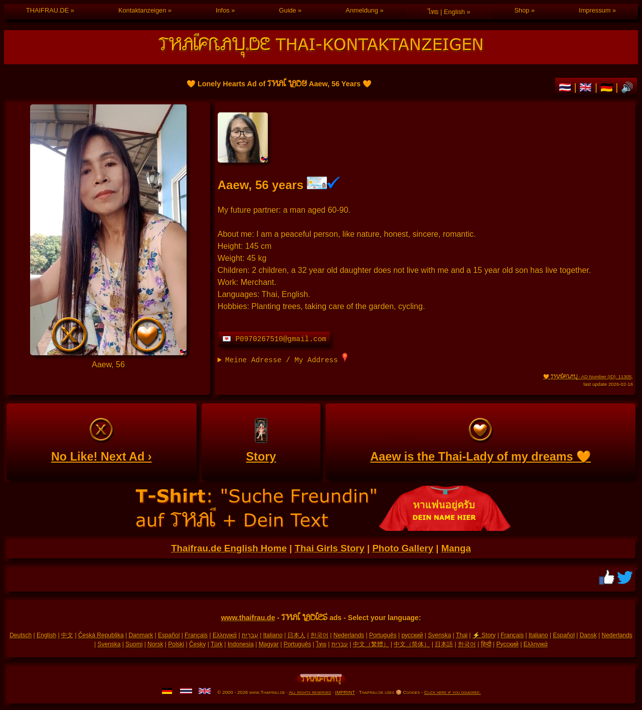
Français (196, 635)
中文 (67, 635)
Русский (508, 644)
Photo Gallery (402, 548)
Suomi (133, 644)
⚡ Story (484, 635)
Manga (456, 548)
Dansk (588, 635)
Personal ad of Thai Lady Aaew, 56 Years (108, 229)
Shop (522, 10)
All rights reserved (310, 692)
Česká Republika (101, 635)
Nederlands (349, 635)
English (46, 635)
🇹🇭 (566, 87)
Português (383, 635)
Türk (217, 644)
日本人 (296, 635)
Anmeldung (362, 10)
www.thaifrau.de (248, 618)
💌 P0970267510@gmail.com (274, 339)
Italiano (273, 635)
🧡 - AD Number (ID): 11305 (587, 376)
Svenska (439, 635)
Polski (176, 644)
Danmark (140, 635)
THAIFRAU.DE (47, 10)
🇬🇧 (587, 87)
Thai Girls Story (329, 548)
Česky (197, 644)
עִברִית (250, 635)
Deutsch (21, 635)
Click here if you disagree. (452, 692)
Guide (287, 10)
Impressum (594, 10)
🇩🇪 (608, 87)
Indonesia (241, 644)
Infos (223, 10)
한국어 (319, 635)
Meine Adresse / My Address (286, 358)
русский (412, 635)
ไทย (321, 644)
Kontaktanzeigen (142, 10)
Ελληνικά (225, 635)
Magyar (269, 644)
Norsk (155, 644)
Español (169, 635)
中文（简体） (412, 644)
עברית (340, 644)
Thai (461, 635)
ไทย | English (446, 12)
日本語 (444, 644)
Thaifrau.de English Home (229, 548)
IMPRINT (345, 692)
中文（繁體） (371, 644)
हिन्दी (486, 644)
